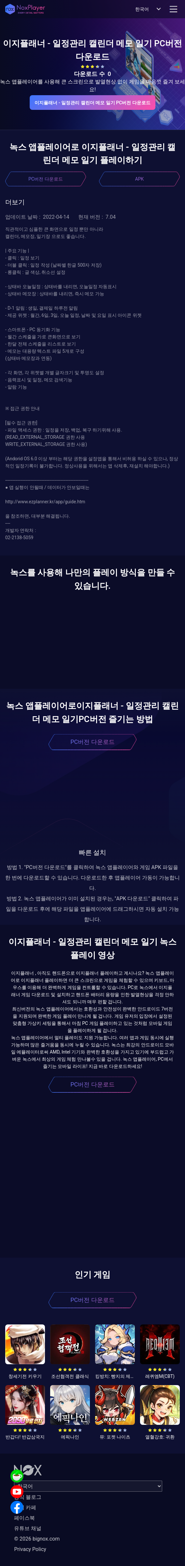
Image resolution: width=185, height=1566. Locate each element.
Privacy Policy (30, 1549)
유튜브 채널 (27, 1528)
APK (139, 179)
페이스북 (24, 1518)
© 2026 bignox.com (37, 1539)
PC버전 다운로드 (45, 179)
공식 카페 (25, 1507)
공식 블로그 (27, 1497)
